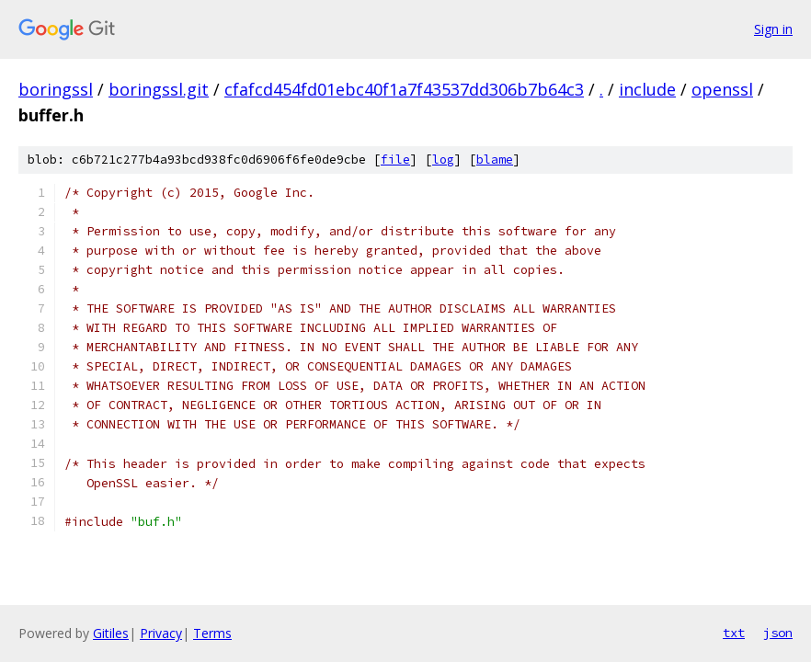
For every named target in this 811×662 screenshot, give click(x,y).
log (443, 159)
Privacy (161, 633)
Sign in (773, 29)
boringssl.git (159, 89)
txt (734, 632)
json (778, 632)
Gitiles (111, 633)
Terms (212, 633)
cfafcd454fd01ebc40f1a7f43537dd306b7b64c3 (404, 89)
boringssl (55, 89)
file (395, 159)
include (647, 89)
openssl (722, 89)
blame (494, 159)
